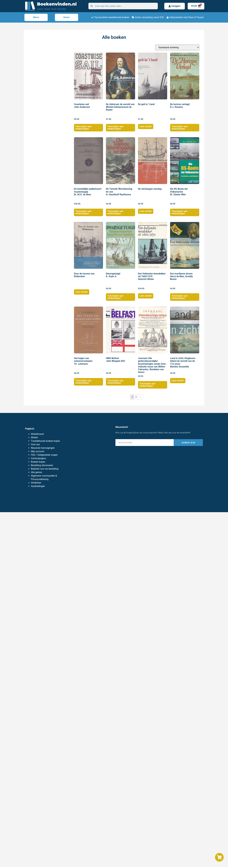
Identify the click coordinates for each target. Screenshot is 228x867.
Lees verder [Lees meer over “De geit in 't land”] (145, 126)
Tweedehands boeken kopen (45, 441)
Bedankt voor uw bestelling (44, 468)
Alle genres (36, 472)
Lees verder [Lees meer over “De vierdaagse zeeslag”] (145, 211)
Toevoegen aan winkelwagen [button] (83, 127)
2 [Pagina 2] (136, 397)
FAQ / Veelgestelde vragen (44, 454)
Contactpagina (38, 458)
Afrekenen (36, 482)
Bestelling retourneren (42, 465)
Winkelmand (37, 434)
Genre (66, 17)
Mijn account (37, 451)
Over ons (35, 444)
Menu (36, 17)
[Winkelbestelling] (177, 47)
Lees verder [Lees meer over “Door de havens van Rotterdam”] (81, 291)
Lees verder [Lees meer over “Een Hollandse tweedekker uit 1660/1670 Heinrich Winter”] (145, 295)
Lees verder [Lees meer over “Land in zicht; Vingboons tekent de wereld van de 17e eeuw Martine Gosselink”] (178, 380)
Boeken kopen (38, 461)
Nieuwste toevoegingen (43, 448)
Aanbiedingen (38, 486)
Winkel (34, 437)
